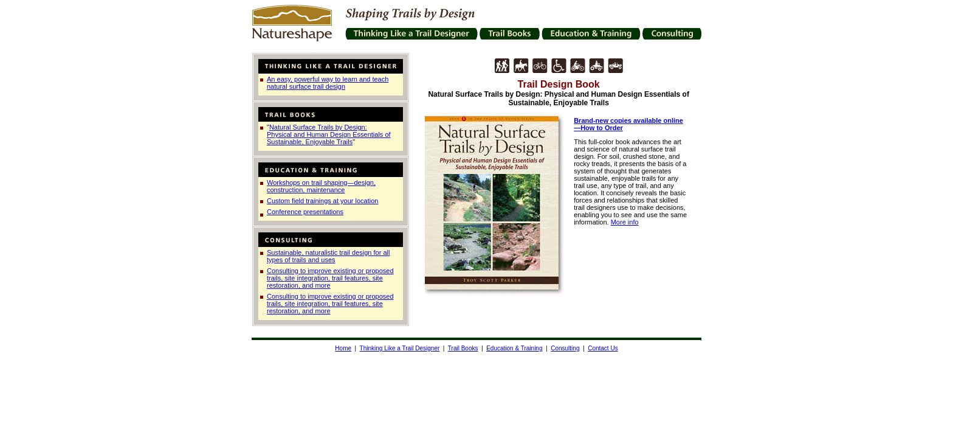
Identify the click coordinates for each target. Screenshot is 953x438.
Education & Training (514, 348)
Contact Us (603, 348)
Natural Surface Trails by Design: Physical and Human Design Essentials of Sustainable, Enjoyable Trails (329, 134)
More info (625, 222)
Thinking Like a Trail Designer (400, 348)
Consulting (565, 348)
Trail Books (463, 348)
